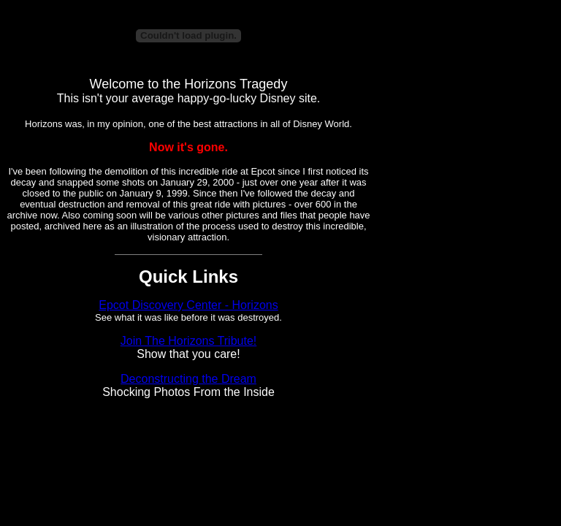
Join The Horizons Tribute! (188, 341)
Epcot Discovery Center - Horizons (188, 305)
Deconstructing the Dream (188, 379)
